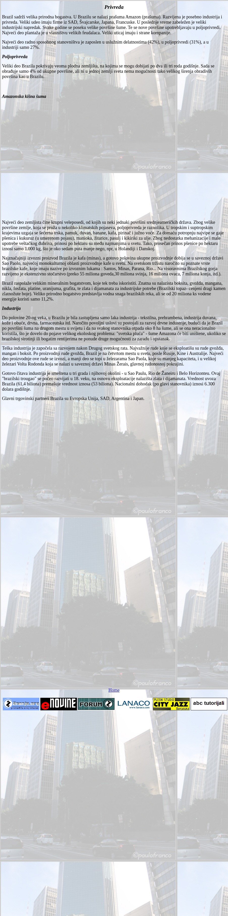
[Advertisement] (56, 159)
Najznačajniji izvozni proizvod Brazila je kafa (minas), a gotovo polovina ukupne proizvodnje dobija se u (98, 258)
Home (114, 690)
